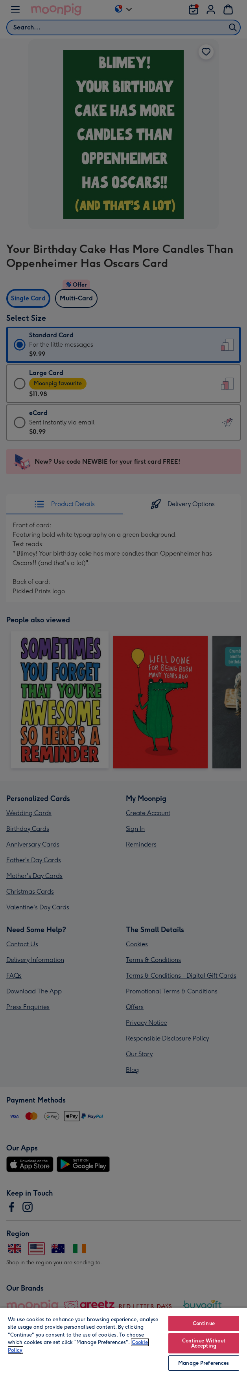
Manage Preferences (203, 1363)
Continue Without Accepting (203, 1343)
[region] (123, 1342)
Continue (204, 1323)
